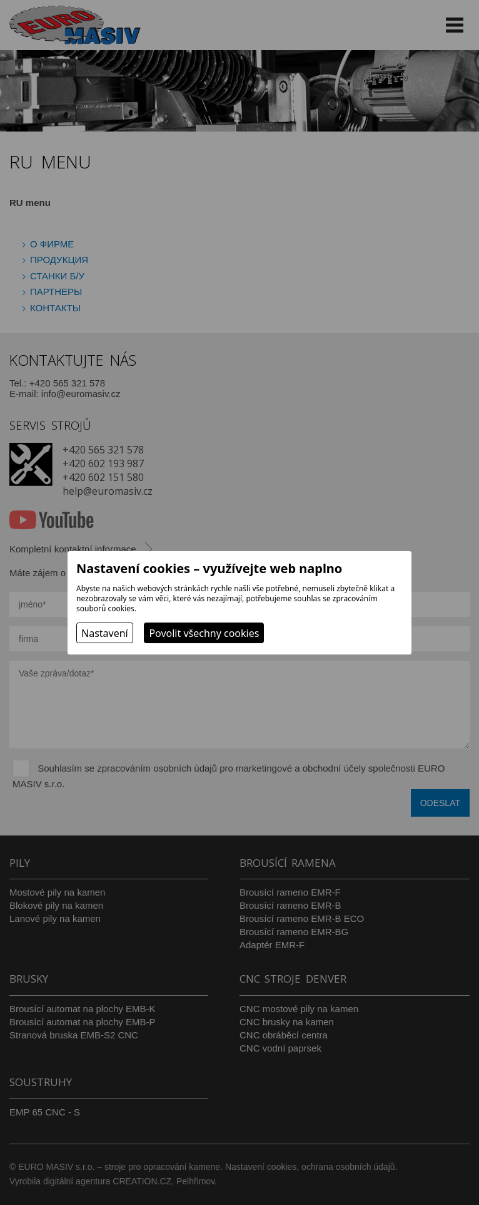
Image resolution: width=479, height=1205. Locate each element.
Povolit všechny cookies (204, 633)
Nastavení (104, 633)
